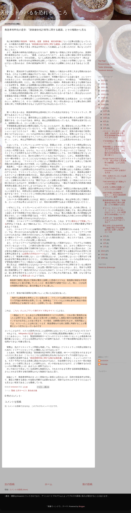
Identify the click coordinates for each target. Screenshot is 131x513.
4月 (104, 240)
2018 (103, 98)
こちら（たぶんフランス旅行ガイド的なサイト (33, 311)
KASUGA (104, 361)
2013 (103, 251)
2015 (103, 108)
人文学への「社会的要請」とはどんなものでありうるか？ (114, 220)
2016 (103, 104)
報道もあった (28, 276)
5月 (104, 236)
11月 (105, 114)
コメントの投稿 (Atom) (18, 490)
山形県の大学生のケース (33, 254)
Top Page (102, 61)
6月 (104, 128)
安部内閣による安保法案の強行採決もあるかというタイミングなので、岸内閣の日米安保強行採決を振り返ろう (114, 151)
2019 (103, 94)
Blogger (82, 506)
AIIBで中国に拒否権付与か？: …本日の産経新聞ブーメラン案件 (114, 195)
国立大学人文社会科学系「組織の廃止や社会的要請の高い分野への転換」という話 (114, 229)
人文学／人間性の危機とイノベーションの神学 (114, 188)
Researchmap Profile (106, 64)
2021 (103, 87)
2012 (103, 254)
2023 (103, 80)
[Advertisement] (48, 475)
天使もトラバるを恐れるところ (33, 12)
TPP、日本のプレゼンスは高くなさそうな (114, 177)
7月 (104, 125)
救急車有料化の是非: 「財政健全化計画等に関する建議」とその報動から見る (114, 202)
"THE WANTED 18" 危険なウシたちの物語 (114, 183)
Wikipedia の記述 (25, 333)
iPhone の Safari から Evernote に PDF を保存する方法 (114, 170)
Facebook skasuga (105, 70)
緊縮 (13, 391)
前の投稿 (87, 484)
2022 (103, 84)
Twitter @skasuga (105, 67)
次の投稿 (10, 484)
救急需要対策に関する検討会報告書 (46, 358)
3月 (104, 243)
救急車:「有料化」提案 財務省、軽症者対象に (42, 41)
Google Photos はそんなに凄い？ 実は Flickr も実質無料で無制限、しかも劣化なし (114, 162)
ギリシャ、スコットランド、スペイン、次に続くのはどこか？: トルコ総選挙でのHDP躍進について (114, 211)
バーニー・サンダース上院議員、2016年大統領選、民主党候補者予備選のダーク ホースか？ (114, 134)
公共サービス (21, 391)
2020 (103, 91)
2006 (103, 258)
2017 (103, 101)
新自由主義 (32, 391)
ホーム (48, 484)
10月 (105, 118)
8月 (104, 121)
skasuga (104, 364)
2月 (104, 247)
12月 (105, 111)
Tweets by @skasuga (106, 267)
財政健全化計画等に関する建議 (46, 44)
